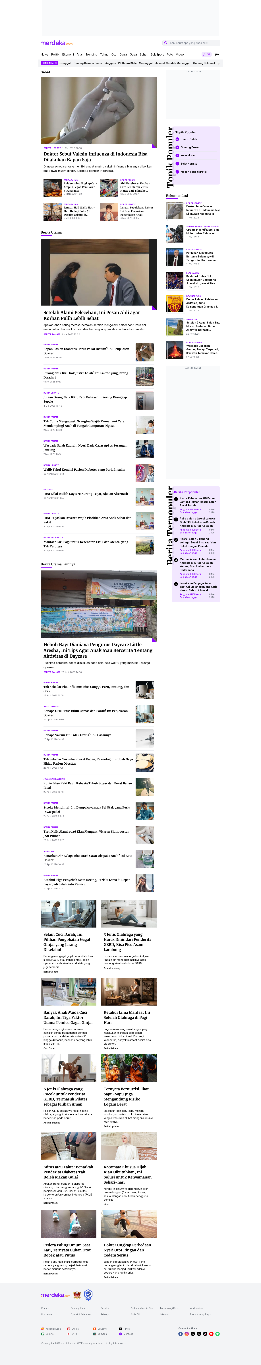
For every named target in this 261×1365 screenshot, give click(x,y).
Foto (170, 54)
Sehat (144, 54)
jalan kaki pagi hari (54, 779)
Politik (55, 54)
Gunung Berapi (194, 342)
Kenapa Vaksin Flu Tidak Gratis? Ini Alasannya (77, 735)
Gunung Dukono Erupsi (92, 63)
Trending (91, 54)
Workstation (196, 1308)
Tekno (104, 54)
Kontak (45, 1308)
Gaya (133, 54)
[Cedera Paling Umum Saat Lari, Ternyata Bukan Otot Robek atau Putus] (68, 1224)
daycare (48, 489)
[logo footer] (55, 1295)
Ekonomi (68, 54)
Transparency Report (201, 1314)
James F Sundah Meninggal (177, 63)
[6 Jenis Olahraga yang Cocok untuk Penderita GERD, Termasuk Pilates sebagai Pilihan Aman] (68, 1068)
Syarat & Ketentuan (81, 1314)
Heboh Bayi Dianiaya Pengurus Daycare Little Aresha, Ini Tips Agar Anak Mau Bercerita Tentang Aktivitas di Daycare (98, 650)
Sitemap (164, 1314)
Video (180, 54)
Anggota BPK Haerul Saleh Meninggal (133, 63)
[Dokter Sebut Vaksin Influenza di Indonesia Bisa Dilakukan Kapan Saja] (99, 112)
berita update (52, 148)
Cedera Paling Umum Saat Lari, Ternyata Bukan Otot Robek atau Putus (67, 1250)
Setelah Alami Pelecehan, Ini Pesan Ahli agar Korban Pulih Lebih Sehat (92, 315)
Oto (114, 54)
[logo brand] (77, 1294)
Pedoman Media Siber (142, 1308)
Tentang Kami (78, 1308)
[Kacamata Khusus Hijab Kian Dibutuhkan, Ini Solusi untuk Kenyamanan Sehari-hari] (129, 1146)
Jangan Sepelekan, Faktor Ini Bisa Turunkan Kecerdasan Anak (136, 211)
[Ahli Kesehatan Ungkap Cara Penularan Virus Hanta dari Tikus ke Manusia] (109, 188)
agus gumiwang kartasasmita (202, 226)
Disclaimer (47, 1314)
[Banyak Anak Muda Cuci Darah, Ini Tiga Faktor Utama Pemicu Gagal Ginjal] (68, 991)
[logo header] (56, 43)
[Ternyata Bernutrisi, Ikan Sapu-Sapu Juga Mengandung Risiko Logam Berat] (129, 1068)
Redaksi (105, 1308)
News (44, 54)
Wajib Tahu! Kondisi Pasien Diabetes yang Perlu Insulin (84, 469)
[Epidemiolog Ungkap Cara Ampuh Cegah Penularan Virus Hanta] (53, 188)
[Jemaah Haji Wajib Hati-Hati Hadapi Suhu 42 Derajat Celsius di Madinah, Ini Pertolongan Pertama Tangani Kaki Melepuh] (53, 212)
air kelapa (49, 851)
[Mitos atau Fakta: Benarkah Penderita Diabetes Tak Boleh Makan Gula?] (68, 1146)
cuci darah (49, 1048)
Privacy (105, 1314)
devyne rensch (194, 296)
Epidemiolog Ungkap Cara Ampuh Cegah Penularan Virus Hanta (80, 187)
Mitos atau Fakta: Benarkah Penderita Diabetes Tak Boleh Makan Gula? (68, 1172)
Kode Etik (135, 1314)
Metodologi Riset (169, 1308)
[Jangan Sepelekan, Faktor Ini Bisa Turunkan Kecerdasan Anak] (109, 212)
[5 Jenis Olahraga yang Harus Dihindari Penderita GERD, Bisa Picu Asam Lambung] (129, 913)
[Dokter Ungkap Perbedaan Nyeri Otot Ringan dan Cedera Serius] (129, 1224)
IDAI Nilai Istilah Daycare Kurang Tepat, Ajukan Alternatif (86, 494)
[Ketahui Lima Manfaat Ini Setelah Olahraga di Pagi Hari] (129, 991)
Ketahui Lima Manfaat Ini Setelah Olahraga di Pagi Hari (127, 1017)
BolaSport (157, 54)
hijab (106, 1204)
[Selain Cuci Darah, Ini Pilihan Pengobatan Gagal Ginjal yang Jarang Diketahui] (68, 913)
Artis (80, 54)
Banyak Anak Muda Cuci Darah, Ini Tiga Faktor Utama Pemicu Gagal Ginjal (68, 1017)
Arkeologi (191, 319)
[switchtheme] (216, 54)
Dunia (123, 54)
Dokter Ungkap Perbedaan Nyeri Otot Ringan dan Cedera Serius (127, 1250)
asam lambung (51, 706)
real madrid (192, 273)
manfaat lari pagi (53, 538)
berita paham (71, 180)
